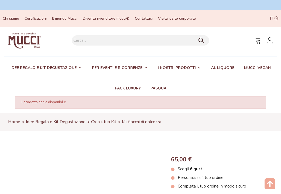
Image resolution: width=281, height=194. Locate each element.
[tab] (46, 67)
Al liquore (222, 67)
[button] (251, 18)
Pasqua (158, 88)
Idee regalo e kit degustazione (44, 67)
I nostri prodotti (177, 67)
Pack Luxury (128, 88)
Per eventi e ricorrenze (117, 67)
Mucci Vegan (257, 67)
